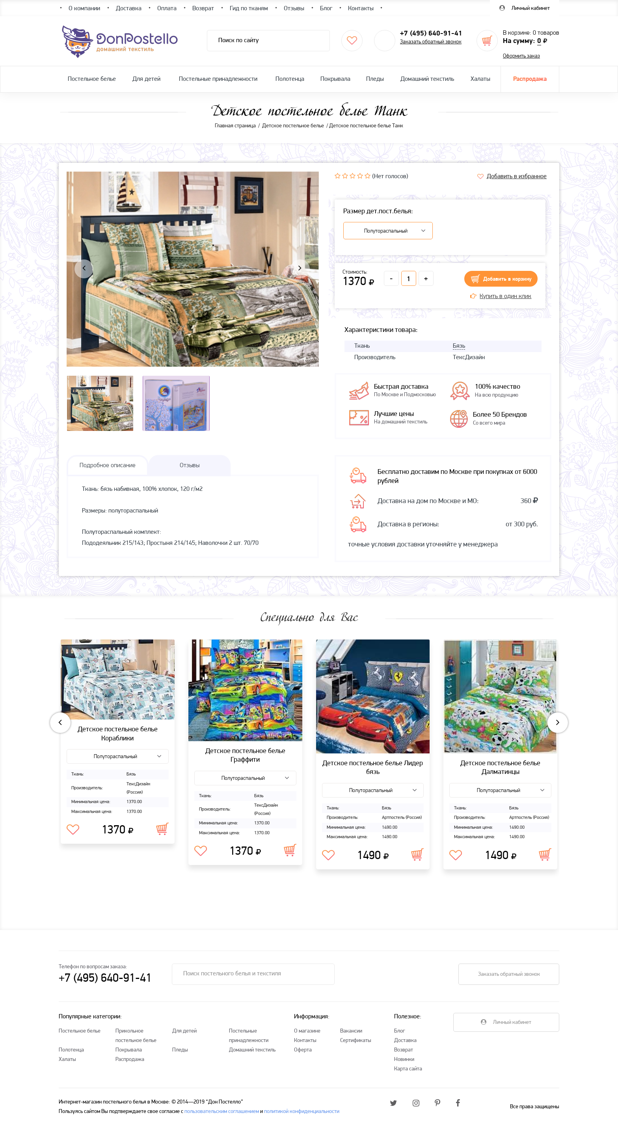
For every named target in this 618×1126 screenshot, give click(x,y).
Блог (399, 1031)
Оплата (167, 9)
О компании (84, 9)
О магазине (307, 1031)
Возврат (403, 1050)
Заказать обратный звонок (431, 42)
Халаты (480, 79)
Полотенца (289, 79)
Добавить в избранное (517, 176)
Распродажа (530, 79)
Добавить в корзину (507, 279)
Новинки (404, 1060)
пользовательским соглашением (221, 1112)
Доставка (405, 1041)
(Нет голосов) (390, 176)
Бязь (459, 346)
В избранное (73, 829)
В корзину (162, 828)
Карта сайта (408, 1069)
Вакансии (351, 1031)
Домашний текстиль (427, 79)
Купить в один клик (500, 296)
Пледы (375, 79)
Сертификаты (355, 1041)
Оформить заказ (521, 56)
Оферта (303, 1050)
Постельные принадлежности (218, 79)
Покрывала (335, 79)
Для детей (146, 79)
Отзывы (294, 9)
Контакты (305, 1041)
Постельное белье (92, 79)
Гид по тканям (249, 9)
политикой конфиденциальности (301, 1112)
